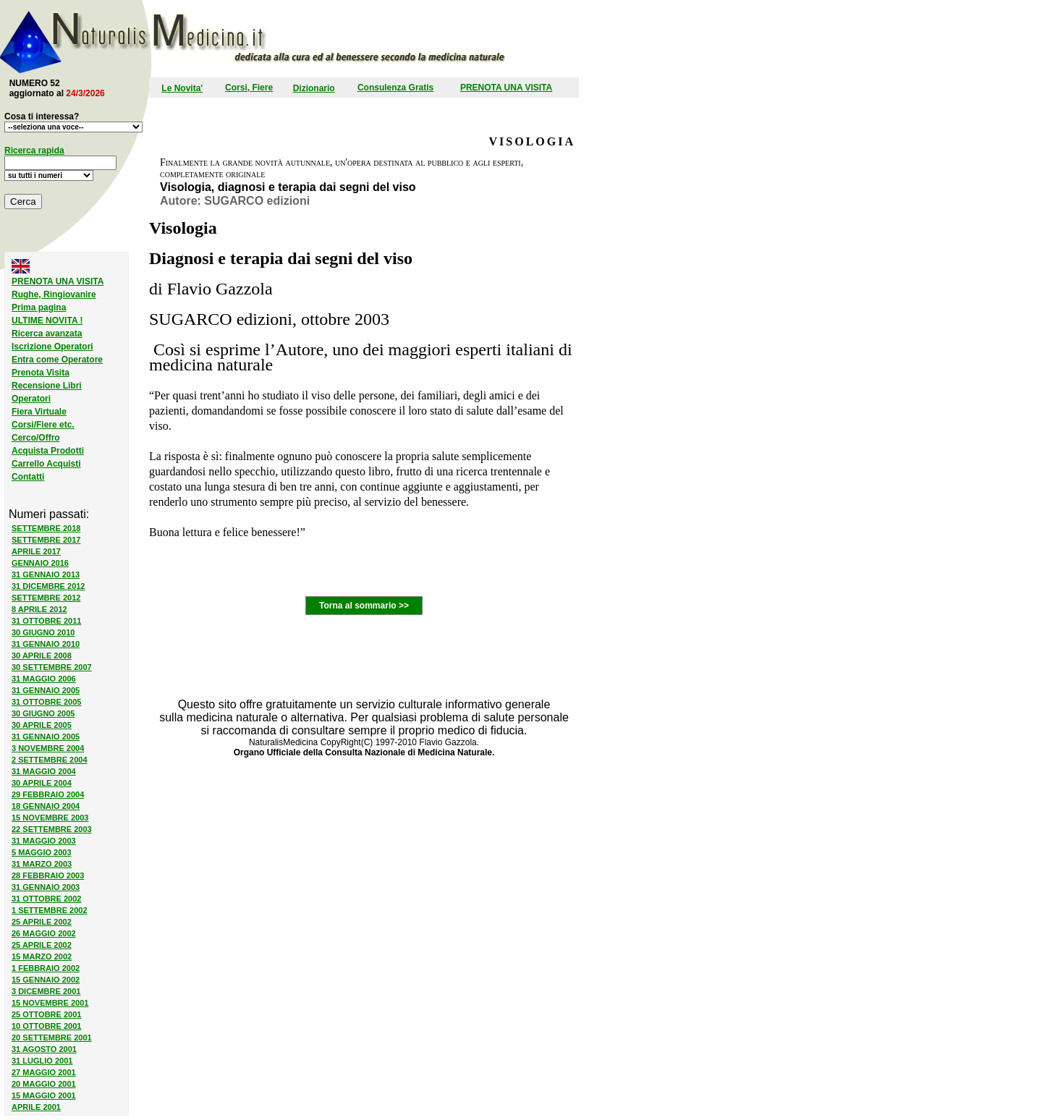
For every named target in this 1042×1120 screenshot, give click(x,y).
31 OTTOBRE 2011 (46, 620)
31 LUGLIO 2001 (42, 1060)
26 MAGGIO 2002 (44, 933)
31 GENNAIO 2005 (46, 690)
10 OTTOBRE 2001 (46, 1026)
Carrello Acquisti (46, 464)
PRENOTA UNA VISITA (506, 87)
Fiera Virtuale (39, 412)
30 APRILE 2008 (42, 655)
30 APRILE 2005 (42, 725)
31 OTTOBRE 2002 (46, 898)
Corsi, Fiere (249, 87)
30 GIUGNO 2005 (43, 713)
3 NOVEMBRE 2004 (48, 748)
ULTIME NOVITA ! (47, 320)
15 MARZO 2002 (42, 956)
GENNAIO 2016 (40, 563)
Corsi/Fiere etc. (43, 425)
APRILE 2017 (36, 551)
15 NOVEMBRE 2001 (50, 1002)
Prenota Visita (40, 373)
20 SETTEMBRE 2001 (52, 1037)
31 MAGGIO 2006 (44, 678)
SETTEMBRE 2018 (46, 528)
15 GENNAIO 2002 (46, 979)
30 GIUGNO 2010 (43, 632)
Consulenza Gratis (395, 87)
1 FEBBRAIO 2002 (46, 968)
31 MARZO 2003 (42, 864)
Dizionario (314, 88)
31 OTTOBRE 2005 (46, 701)
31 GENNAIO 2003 (46, 887)
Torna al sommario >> (364, 606)
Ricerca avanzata (47, 333)
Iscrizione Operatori (52, 346)
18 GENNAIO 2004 (46, 806)
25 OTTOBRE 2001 (46, 1014)
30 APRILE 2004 (42, 783)
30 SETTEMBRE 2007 (52, 667)
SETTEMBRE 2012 (46, 597)
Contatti (28, 477)
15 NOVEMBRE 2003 (50, 817)
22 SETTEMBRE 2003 (52, 829)
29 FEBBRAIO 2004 (48, 794)
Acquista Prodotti (48, 451)
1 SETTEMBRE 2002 (50, 910)
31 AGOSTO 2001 (44, 1049)
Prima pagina (39, 307)
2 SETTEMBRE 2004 (50, 759)
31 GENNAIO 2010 (46, 644)
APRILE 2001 (36, 1107)
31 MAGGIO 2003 (44, 840)
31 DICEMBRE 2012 (48, 586)
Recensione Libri (47, 386)
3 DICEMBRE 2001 (46, 991)
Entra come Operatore (57, 360)
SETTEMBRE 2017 (46, 539)
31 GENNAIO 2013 (46, 574)
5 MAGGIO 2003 (42, 852)
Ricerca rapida (34, 150)
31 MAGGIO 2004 (44, 771)
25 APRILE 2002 (42, 921)
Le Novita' (182, 88)
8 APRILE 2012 (39, 609)
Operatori (31, 399)
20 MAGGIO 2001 (44, 1083)
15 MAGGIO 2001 (44, 1095)
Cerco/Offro (36, 438)
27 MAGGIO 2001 (44, 1072)
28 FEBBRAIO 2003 (48, 875)
